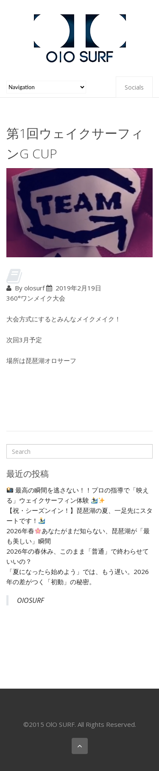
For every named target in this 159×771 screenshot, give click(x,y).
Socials (134, 87)
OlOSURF (30, 600)
